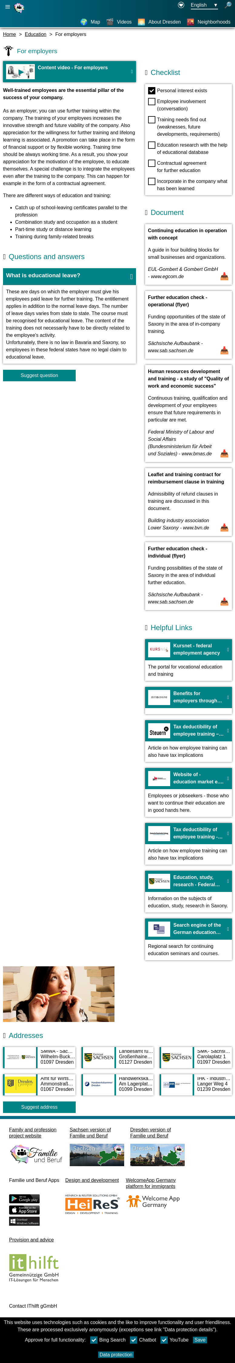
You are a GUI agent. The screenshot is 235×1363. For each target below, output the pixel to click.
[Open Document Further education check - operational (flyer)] (188, 325)
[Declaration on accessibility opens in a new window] (181, 5)
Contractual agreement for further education (177, 166)
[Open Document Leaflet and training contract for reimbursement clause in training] (188, 502)
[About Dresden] (159, 22)
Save (199, 1339)
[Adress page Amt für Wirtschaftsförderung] (39, 1087)
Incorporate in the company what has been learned (187, 184)
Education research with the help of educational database (187, 148)
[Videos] (118, 22)
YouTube (175, 1340)
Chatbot (143, 1340)
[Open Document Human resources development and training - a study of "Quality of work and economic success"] (188, 413)
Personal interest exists (177, 90)
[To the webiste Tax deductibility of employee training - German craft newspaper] (188, 844)
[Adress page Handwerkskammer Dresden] (117, 1087)
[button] (69, 276)
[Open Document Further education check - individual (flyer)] (188, 576)
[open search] (228, 5)
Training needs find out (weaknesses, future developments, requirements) (184, 126)
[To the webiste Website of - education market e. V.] (188, 792)
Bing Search (108, 1340)
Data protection (116, 1354)
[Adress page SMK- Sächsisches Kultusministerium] (196, 1060)
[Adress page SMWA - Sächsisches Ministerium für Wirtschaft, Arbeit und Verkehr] (39, 1060)
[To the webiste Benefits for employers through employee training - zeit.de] (188, 700)
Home (9, 34)
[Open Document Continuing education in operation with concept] (188, 254)
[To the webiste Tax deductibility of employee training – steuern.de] (188, 741)
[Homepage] (19, 13)
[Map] (90, 22)
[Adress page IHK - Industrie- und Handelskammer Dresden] (196, 1087)
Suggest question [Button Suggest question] (39, 375)
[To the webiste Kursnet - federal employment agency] (188, 660)
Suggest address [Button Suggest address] (39, 1107)
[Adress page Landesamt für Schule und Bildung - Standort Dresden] (117, 1060)
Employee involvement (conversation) (177, 104)
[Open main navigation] (7, 7)
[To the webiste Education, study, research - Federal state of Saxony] (188, 891)
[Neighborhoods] (208, 22)
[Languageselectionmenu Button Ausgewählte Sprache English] (204, 5)
